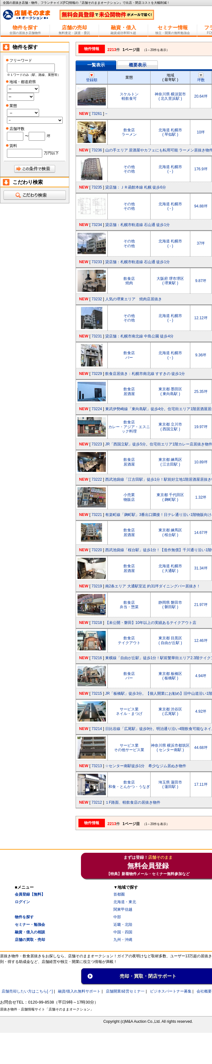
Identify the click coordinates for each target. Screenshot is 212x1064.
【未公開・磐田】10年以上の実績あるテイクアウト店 (150, 622)
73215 (96, 693)
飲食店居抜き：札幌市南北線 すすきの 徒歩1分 (145, 373)
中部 (117, 917)
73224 (96, 409)
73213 (96, 766)
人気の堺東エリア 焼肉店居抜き (133, 299)
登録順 (91, 77)
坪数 (201, 77)
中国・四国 (122, 932)
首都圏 (119, 894)
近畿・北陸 (122, 924)
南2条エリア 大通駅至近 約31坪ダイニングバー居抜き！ (153, 586)
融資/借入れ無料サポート (79, 991)
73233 (96, 262)
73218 (96, 622)
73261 (96, 113)
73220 (96, 550)
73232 (96, 299)
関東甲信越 (122, 909)
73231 (96, 336)
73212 (96, 802)
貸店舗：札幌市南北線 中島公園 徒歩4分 (139, 336)
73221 (96, 514)
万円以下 (51, 153)
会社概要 (204, 991)
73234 (96, 225)
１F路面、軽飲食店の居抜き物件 (132, 802)
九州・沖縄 (122, 939)
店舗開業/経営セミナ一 (125, 991)
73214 (96, 729)
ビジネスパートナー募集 (171, 991)
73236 (96, 150)
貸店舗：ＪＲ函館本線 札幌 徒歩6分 (135, 187)
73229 (96, 373)
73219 (96, 586)
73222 (96, 479)
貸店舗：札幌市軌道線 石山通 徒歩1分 (137, 225)
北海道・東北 (124, 902)
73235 (96, 187)
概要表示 (137, 64)
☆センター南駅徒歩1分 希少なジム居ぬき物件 (145, 766)
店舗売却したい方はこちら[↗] (27, 991)
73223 (96, 444)
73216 (96, 658)
